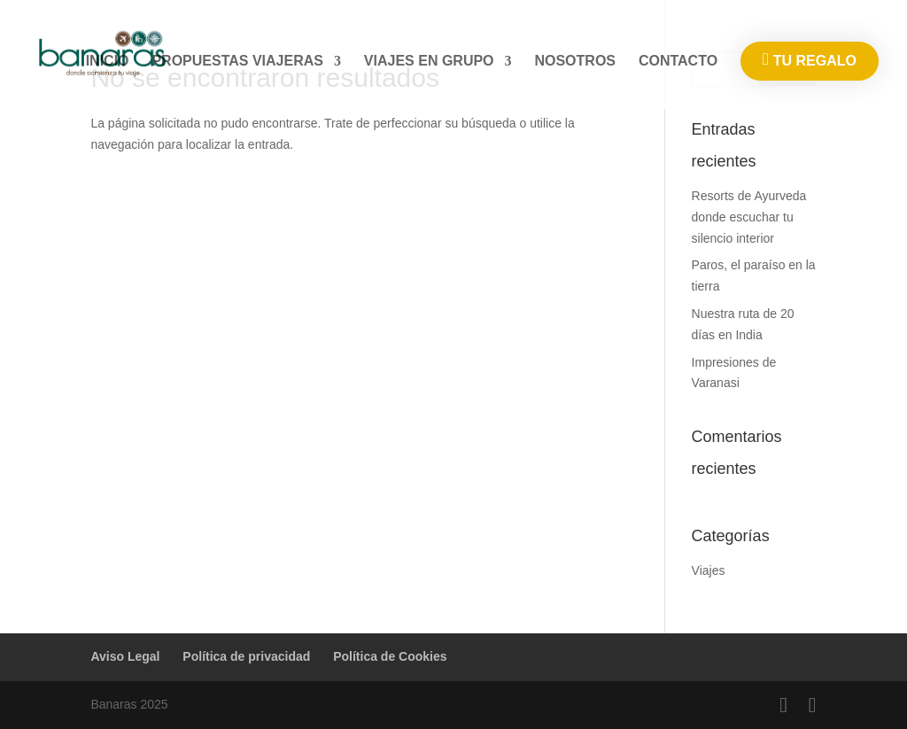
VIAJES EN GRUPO (429, 61)
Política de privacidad (246, 656)
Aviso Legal (124, 656)
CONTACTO (678, 61)
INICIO (107, 61)
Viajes (708, 570)
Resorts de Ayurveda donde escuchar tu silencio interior (749, 217)
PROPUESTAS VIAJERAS (237, 61)
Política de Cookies (389, 656)
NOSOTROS (575, 61)
